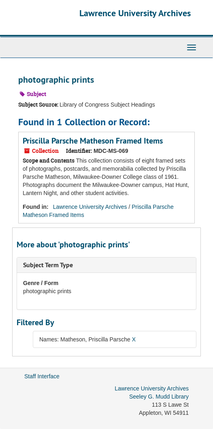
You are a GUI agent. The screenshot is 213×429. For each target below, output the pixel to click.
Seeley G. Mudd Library (159, 396)
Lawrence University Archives (135, 13)
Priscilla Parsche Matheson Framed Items (93, 140)
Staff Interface (42, 376)
